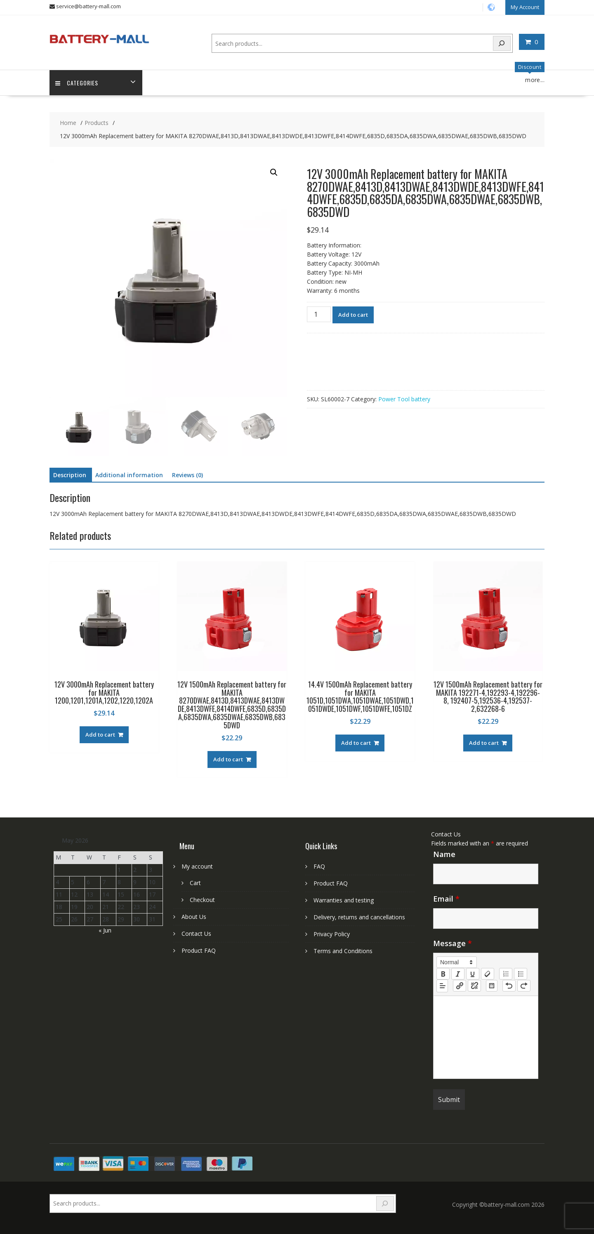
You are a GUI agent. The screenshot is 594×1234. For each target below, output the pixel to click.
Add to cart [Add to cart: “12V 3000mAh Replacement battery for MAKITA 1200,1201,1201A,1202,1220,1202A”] (100, 734)
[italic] (457, 973)
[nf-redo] (523, 985)
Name (444, 854)
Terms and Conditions (343, 951)
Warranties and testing (344, 900)
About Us (194, 917)
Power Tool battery (404, 399)
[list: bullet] (520, 973)
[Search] (502, 43)
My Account (525, 7)
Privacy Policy (332, 934)
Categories (77, 82)
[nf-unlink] (474, 985)
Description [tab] (69, 475)
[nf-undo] (509, 985)
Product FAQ (199, 950)
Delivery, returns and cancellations (359, 917)
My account (197, 866)
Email (446, 898)
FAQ (319, 866)
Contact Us (196, 933)
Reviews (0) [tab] (187, 475)
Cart (195, 883)
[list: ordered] (505, 973)
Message (452, 943)
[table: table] (491, 985)
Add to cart (353, 314)
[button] (273, 172)
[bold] (443, 973)
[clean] (487, 973)
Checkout (202, 900)
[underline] (472, 973)
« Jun (105, 930)
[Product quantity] (319, 314)
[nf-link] (459, 985)
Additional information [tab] (129, 475)
